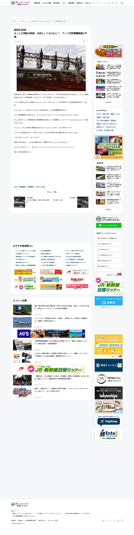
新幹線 (112, 114)
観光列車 (99, 124)
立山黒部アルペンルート (22, 253)
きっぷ (117, 114)
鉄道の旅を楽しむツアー (22, 262)
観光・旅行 (106, 114)
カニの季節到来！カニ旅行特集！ (75, 259)
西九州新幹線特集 (46, 250)
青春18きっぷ (100, 127)
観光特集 (56, 3)
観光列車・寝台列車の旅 (48, 259)
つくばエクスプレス (111, 127)
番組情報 (71, 3)
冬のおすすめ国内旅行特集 (73, 256)
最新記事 (37, 3)
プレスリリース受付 (53, 520)
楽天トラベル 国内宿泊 (73, 253)
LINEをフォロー (103, 266)
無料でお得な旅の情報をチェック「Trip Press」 (78, 513)
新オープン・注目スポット (110, 124)
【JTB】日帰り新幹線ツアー (49, 265)
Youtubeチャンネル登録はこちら (107, 238)
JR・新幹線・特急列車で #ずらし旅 (51, 256)
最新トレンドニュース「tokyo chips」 (22, 513)
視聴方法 (80, 3)
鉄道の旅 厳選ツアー (46, 253)
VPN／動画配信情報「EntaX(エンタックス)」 (24, 516)
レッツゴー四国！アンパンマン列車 (25, 250)
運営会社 (20, 520)
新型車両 (113, 120)
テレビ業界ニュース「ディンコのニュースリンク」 (49, 513)
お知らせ (88, 3)
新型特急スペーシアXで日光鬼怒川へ (26, 256)
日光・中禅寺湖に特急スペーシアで (76, 262)
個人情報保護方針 (29, 520)
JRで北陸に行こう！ (21, 259)
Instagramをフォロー (105, 244)
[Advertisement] (67, 13)
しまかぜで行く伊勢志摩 (47, 262)
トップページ (14, 21)
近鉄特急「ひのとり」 (72, 265)
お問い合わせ (41, 520)
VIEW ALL (109, 102)
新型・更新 (106, 117)
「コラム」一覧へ (51, 192)
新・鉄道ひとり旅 (108, 130)
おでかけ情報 (46, 3)
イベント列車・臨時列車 (103, 120)
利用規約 (13, 520)
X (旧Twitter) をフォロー (105, 255)
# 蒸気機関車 (30, 187)
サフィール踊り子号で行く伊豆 (74, 250)
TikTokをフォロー (104, 249)
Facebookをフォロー (104, 261)
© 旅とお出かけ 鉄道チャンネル (17, 523)
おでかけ (99, 114)
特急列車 (99, 117)
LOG (23, 29)
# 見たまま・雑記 (40, 187)
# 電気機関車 (22, 187)
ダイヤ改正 (99, 130)
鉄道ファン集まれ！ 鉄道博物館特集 (26, 265)
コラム (64, 3)
